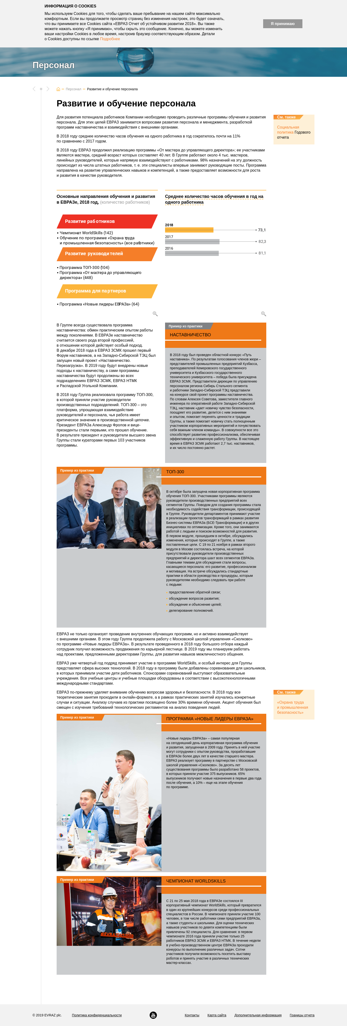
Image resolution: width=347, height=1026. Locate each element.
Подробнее (110, 39)
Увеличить (155, 328)
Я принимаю (283, 24)
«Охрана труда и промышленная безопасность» (292, 722)
